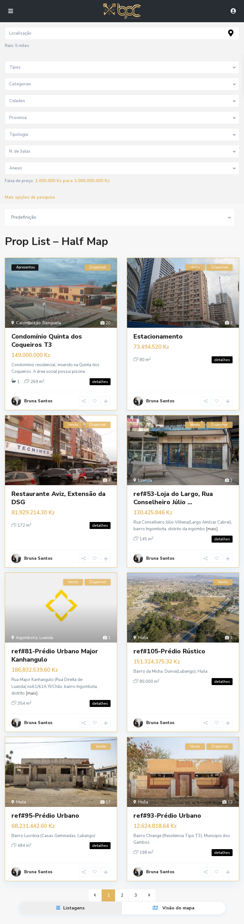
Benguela (52, 323)
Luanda (145, 476)
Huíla (143, 630)
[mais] (212, 525)
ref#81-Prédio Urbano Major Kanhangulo (54, 647)
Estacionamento (158, 336)
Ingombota (26, 630)
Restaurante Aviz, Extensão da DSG (58, 493)
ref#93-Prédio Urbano (167, 803)
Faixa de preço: (19, 181)
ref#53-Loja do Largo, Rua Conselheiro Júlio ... (173, 493)
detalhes (100, 381)
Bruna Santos (38, 397)
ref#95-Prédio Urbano (45, 803)
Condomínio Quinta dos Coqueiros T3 (46, 340)
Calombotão (28, 323)
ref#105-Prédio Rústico (169, 643)
